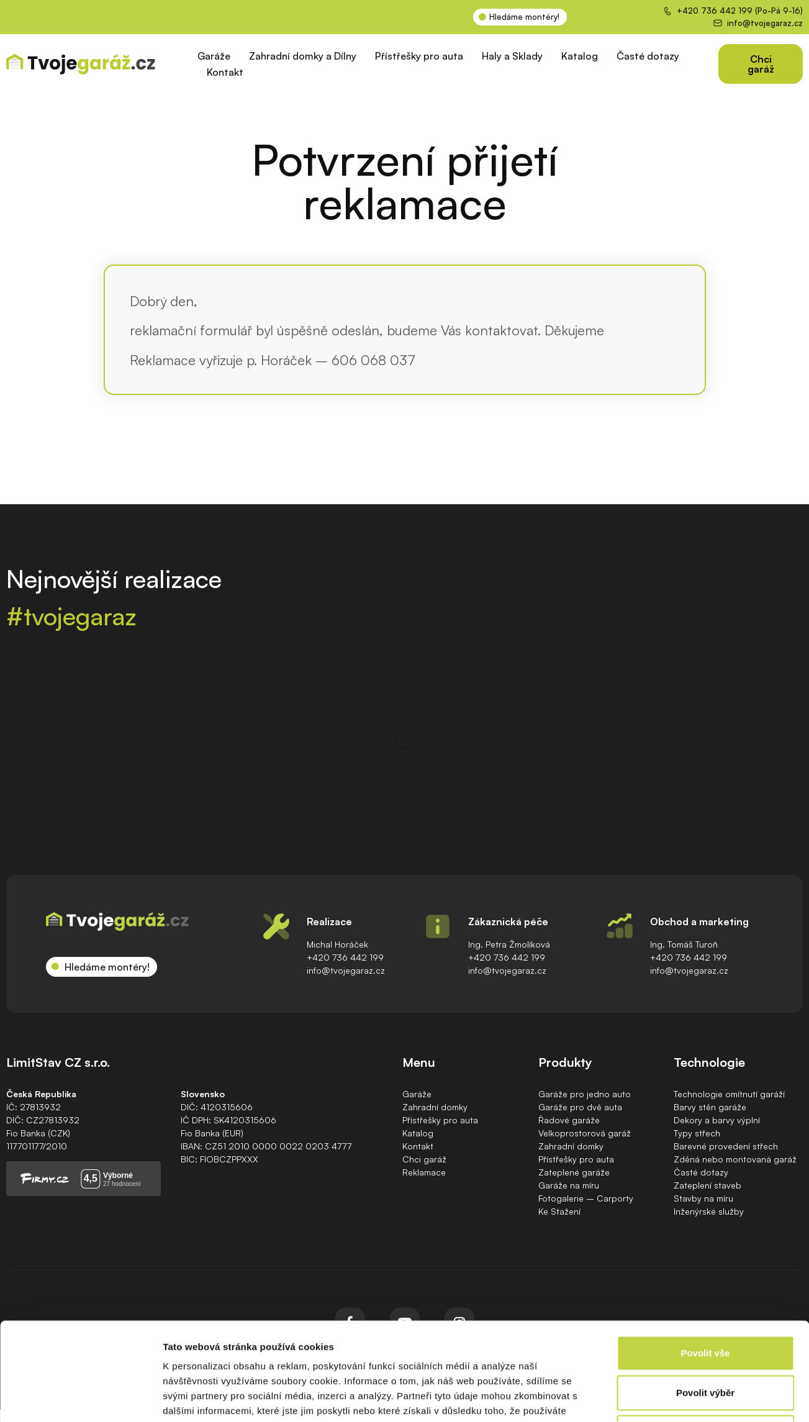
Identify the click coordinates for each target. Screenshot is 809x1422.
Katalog (579, 56)
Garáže (213, 56)
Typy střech (697, 1133)
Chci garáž (424, 1159)
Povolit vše (705, 1261)
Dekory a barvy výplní (717, 1120)
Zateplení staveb (707, 1185)
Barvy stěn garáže (710, 1107)
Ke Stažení (559, 1211)
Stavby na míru (703, 1198)
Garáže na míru (568, 1185)
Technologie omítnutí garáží (729, 1094)
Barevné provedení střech (726, 1146)
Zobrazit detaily (656, 1397)
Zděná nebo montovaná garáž (735, 1159)
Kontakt (225, 72)
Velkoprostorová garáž (584, 1133)
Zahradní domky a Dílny (302, 56)
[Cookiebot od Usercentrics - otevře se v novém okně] (80, 1397)
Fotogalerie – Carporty (585, 1198)
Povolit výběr (705, 1300)
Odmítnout (705, 1340)
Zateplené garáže (574, 1172)
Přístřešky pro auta (419, 56)
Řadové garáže (569, 1120)
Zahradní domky (435, 1107)
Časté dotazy (648, 56)
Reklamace (424, 1172)
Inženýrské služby (709, 1211)
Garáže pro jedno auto (584, 1094)
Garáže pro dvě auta (580, 1107)
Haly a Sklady (512, 56)
